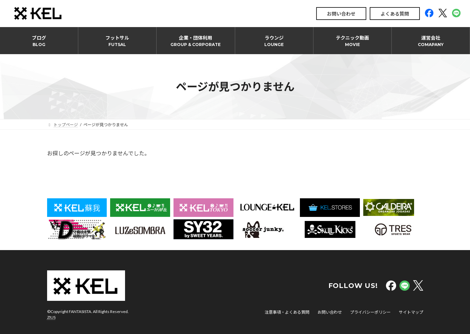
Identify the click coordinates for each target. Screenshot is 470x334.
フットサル (117, 41)
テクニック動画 (352, 41)
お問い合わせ (341, 14)
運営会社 (431, 41)
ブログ (39, 41)
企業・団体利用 (195, 41)
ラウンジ (274, 41)
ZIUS (51, 317)
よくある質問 (395, 14)
